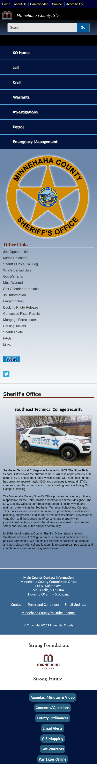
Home (6, 4)
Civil (17, 82)
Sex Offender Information (21, 289)
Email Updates (75, 604)
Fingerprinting (13, 301)
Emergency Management (35, 141)
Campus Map (39, 4)
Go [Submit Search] (83, 27)
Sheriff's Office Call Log (20, 264)
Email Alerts (53, 728)
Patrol (18, 126)
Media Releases (15, 258)
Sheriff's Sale (13, 332)
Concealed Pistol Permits (22, 313)
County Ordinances (52, 717)
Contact (57, 4)
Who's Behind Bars (17, 270)
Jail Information (14, 295)
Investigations (25, 112)
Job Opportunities (16, 252)
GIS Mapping (52, 738)
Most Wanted (13, 282)
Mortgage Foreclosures (20, 320)
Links (7, 344)
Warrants (21, 97)
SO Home (21, 52)
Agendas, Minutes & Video (53, 697)
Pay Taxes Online (53, 759)
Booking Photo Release (20, 307)
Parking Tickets (14, 326)
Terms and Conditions (43, 604)
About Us (20, 4)
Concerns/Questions (52, 707)
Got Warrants (13, 276)
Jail (16, 67)
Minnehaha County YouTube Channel (48, 613)
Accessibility (74, 4)
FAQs (7, 338)
